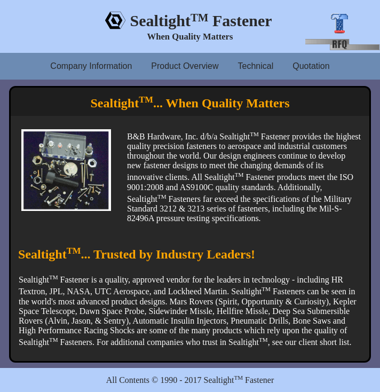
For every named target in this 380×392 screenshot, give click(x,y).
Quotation (310, 65)
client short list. (324, 342)
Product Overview (184, 65)
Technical (256, 65)
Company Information (91, 65)
